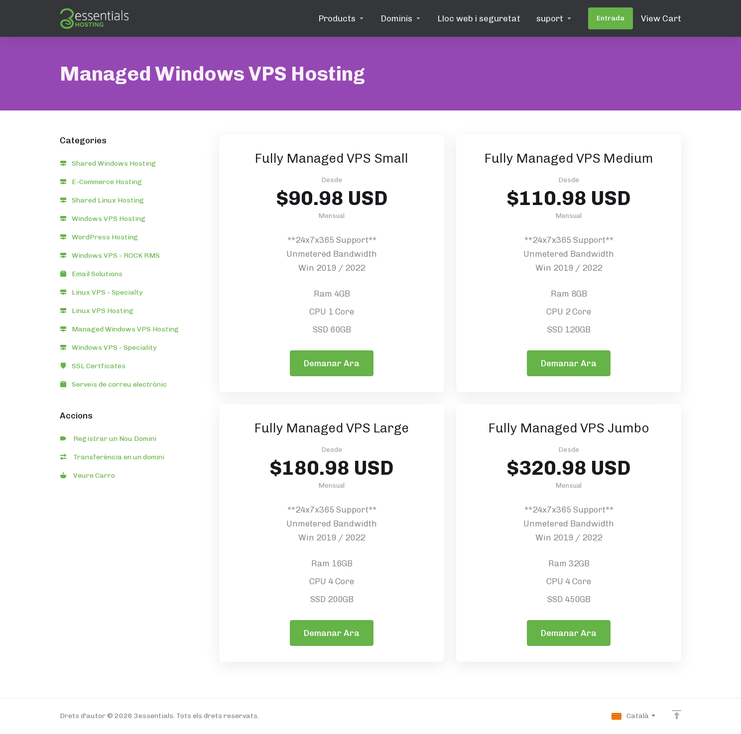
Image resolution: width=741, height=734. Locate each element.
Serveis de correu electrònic (113, 384)
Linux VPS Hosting (96, 311)
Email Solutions (91, 274)
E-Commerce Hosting (101, 182)
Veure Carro (87, 475)
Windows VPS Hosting (102, 218)
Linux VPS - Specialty (101, 292)
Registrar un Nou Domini (108, 438)
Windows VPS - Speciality (108, 347)
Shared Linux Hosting (102, 200)
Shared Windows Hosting (108, 163)
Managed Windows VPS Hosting (119, 329)
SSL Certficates (92, 366)
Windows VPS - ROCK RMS (110, 255)
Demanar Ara (332, 363)
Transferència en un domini (112, 457)
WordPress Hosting (99, 237)
